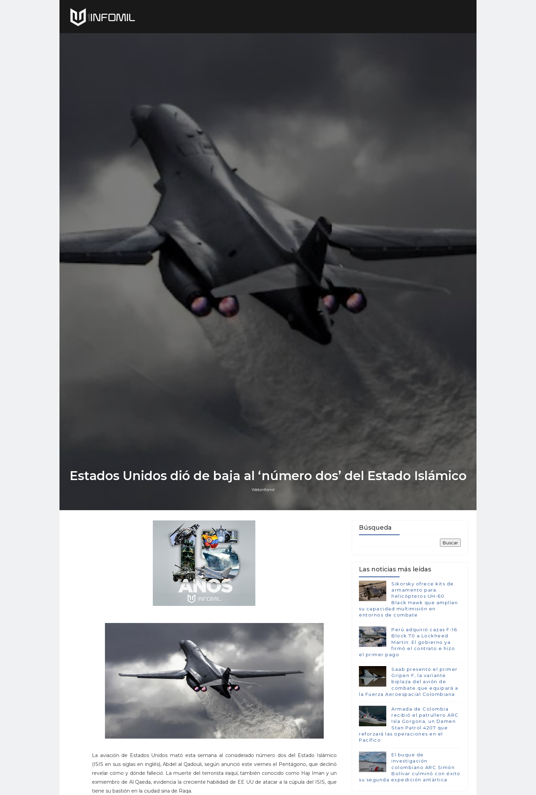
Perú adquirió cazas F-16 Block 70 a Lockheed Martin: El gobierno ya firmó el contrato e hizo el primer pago (408, 642)
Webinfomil (263, 489)
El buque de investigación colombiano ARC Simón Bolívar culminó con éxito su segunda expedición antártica (409, 767)
